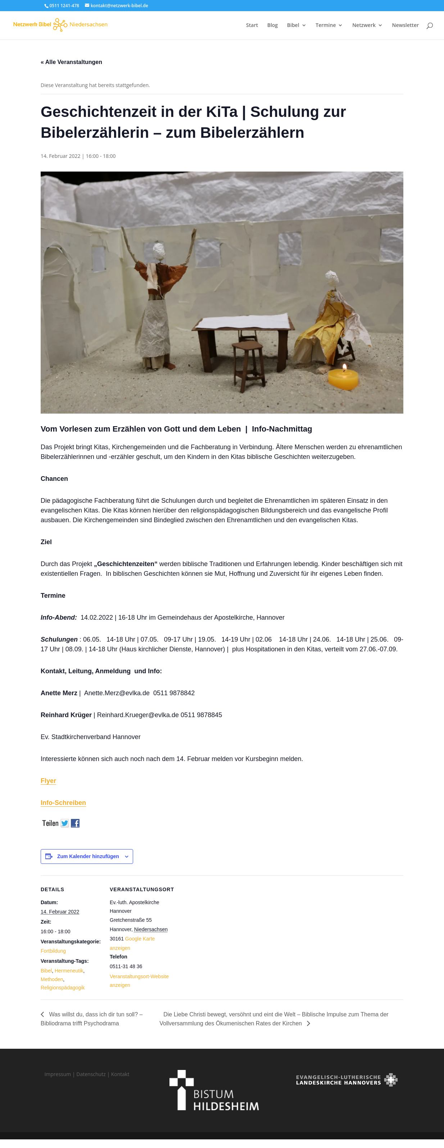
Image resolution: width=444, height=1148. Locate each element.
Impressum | (60, 1074)
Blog (272, 25)
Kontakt (120, 1074)
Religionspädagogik (63, 987)
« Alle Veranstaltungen (71, 62)
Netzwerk (364, 25)
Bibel (293, 25)
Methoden (52, 979)
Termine (326, 25)
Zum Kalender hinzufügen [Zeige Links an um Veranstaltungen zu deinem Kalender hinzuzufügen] (88, 856)
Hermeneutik (69, 971)
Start (252, 25)
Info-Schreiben (63, 802)
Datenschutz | (93, 1074)
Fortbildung (53, 951)
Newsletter (405, 25)
